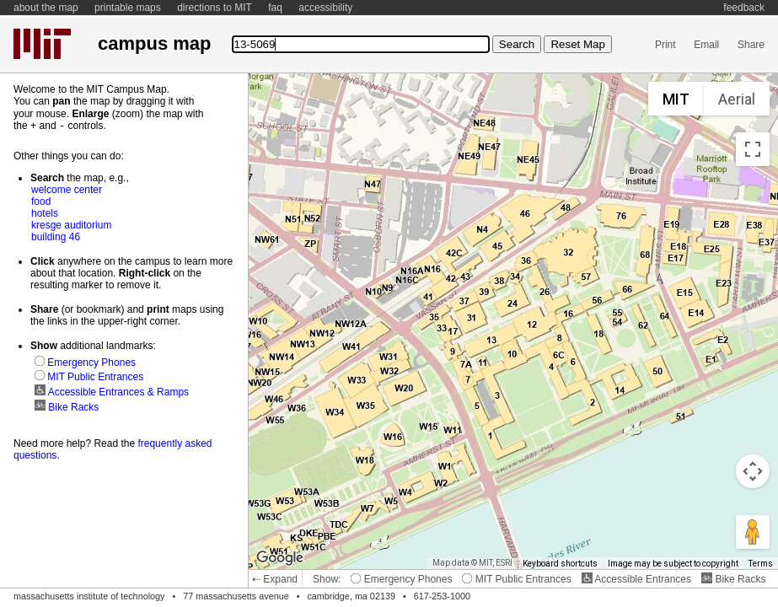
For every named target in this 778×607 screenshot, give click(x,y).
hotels (44, 212)
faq (275, 7)
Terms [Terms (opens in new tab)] (760, 563)
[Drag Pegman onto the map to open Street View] (753, 532)
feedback (744, 7)
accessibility (325, 7)
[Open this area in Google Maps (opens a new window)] (280, 558)
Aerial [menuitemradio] (736, 99)
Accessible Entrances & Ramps (112, 391)
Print (665, 45)
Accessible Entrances (636, 579)
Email (706, 45)
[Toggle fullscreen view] (753, 149)
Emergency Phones (401, 579)
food (41, 201)
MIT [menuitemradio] (676, 99)
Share (751, 45)
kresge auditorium (71, 224)
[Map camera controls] (753, 471)
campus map (154, 43)
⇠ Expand (275, 579)
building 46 (55, 236)
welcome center (66, 189)
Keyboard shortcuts (560, 563)
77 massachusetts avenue (235, 596)
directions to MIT (214, 7)
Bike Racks (733, 579)
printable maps (127, 7)
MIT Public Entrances (516, 579)
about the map (45, 7)
